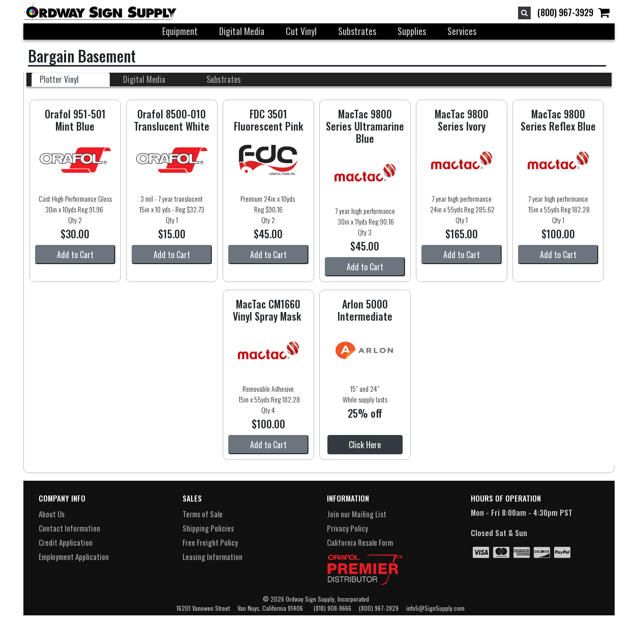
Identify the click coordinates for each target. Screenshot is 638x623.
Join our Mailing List (356, 513)
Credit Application (66, 542)
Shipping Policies (208, 528)
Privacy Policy (347, 528)
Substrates (357, 31)
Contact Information (69, 528)
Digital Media (241, 31)
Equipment (180, 31)
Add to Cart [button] (75, 254)
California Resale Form (360, 542)
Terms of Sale (203, 513)
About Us (52, 513)
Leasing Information (212, 556)
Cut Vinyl (301, 31)
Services (461, 31)
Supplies (412, 31)
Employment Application (74, 556)
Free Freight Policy (210, 542)
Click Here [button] (365, 445)
